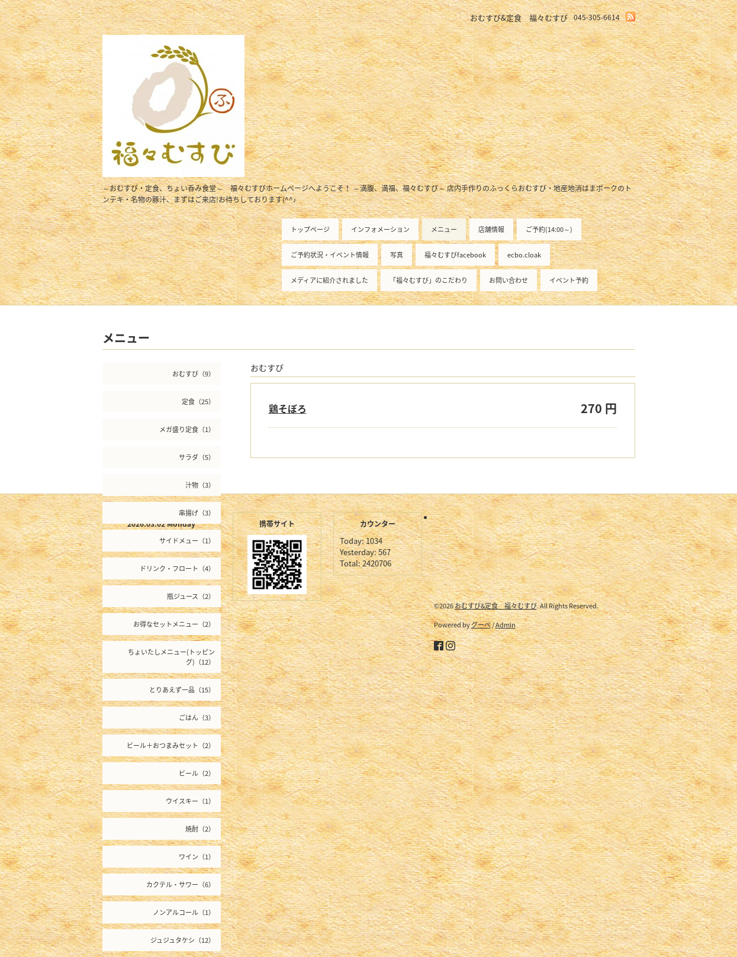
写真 (396, 255)
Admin (505, 625)
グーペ (481, 625)
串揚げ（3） (197, 513)
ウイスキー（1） (190, 801)
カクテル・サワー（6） (180, 884)
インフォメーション (380, 229)
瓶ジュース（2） (191, 596)
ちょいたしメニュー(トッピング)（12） (171, 657)
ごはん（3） (197, 718)
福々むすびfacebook (455, 255)
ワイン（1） (197, 857)
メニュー (444, 229)
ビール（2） (197, 773)
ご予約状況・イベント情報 (330, 255)
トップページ (310, 229)
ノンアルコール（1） (184, 912)
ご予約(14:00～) (549, 229)
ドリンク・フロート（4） (177, 568)
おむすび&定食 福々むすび (496, 606)
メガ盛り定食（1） (187, 429)
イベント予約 (568, 280)
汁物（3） (200, 485)
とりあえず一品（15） (182, 690)
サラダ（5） (197, 457)
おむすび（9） (193, 374)
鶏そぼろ (288, 408)
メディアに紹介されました (329, 280)
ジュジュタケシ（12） (182, 940)
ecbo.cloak (524, 255)
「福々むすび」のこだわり (429, 280)
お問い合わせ (508, 280)
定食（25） (198, 402)
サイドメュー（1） (187, 541)
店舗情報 (491, 229)
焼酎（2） (200, 829)
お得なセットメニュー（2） (174, 624)
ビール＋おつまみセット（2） (171, 745)
